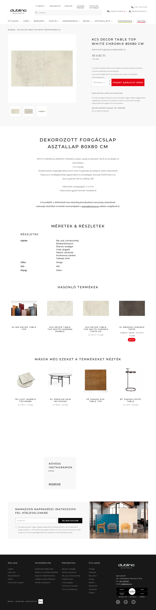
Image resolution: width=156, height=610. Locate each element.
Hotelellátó (103, 21)
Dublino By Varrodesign (94, 7)
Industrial (92, 572)
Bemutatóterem (14, 576)
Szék (27, 21)
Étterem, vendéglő (68, 569)
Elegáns (92, 592)
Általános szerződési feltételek (46, 572)
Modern (92, 582)
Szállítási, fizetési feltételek (45, 579)
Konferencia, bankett (70, 586)
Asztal (54, 21)
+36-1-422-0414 (124, 581)
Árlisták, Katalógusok (42, 582)
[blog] (133, 601)
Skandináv (93, 589)
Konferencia (70, 21)
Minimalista (93, 586)
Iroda (87, 21)
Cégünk (11, 569)
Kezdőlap (11, 30)
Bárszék (40, 21)
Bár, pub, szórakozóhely (71, 576)
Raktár (10, 579)
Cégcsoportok (55, 6)
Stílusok (14, 21)
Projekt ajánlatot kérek (128, 82)
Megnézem (55, 484)
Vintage (91, 569)
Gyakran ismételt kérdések (45, 576)
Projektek (40, 6)
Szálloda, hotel (67, 579)
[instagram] (126, 601)
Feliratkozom (70, 520)
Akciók (142, 21)
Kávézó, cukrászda (69, 572)
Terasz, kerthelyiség (69, 589)
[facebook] (118, 601)
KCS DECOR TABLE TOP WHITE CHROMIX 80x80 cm (39, 30)
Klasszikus (93, 576)
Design (91, 579)
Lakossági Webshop (81, 7)
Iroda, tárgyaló (67, 582)
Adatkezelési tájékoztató (44, 569)
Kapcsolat (69, 6)
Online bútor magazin (16, 582)
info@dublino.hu (126, 584)
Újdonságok (126, 21)
